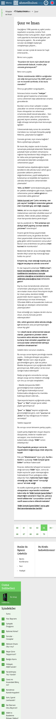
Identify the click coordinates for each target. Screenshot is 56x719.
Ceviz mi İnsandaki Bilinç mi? (12, 118)
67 (24, 534)
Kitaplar (9, 11)
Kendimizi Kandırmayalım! (12, 126)
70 (44, 534)
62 (31, 528)
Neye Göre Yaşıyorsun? (11, 88)
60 (17, 528)
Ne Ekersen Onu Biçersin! (11, 142)
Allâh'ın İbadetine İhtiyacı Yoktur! (12, 151)
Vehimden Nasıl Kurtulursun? (12, 225)
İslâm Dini (10, 330)
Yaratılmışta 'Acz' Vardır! (11, 108)
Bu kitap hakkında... (9, 34)
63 (37, 528)
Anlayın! (9, 197)
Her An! (9, 214)
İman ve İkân (11, 187)
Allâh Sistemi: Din (11, 278)
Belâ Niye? (10, 257)
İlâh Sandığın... (12, 315)
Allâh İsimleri (11, 242)
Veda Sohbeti (11, 345)
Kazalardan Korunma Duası (12, 291)
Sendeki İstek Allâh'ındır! (11, 160)
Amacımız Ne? (12, 320)
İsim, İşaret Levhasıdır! (10, 134)
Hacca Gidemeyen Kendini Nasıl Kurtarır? (11, 170)
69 (37, 534)
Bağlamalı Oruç (12, 285)
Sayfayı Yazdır (21, 11)
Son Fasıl (9, 340)
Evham (9, 219)
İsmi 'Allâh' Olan (12, 237)
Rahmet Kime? (12, 67)
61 (24, 528)
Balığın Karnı (11, 94)
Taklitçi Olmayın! (9, 180)
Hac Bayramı (11, 54)
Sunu (8, 49)
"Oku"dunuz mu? (11, 263)
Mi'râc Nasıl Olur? (11, 271)
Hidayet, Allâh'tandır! (11, 101)
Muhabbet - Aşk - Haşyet (12, 299)
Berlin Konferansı (23, 561)
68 (31, 534)
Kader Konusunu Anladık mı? (11, 249)
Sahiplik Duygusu (10, 60)
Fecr (21, 567)
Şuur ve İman (11, 335)
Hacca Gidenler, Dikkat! (10, 308)
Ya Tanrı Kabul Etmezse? (12, 208)
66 (17, 534)
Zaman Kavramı (12, 192)
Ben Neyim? (11, 202)
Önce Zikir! (10, 232)
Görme (9, 325)
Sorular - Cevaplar (9, 73)
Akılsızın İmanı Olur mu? (12, 80)
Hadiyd (22, 571)
